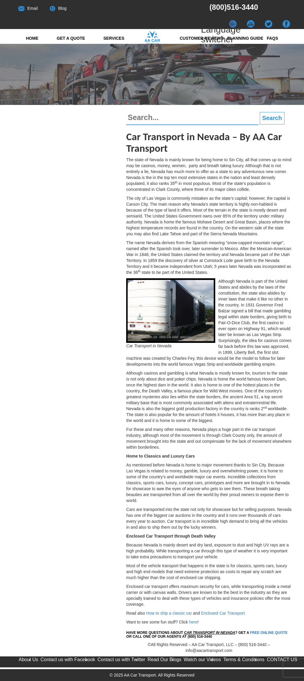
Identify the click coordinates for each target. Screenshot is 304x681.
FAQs (272, 38)
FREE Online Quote (269, 633)
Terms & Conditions (244, 659)
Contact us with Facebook (68, 659)
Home (32, 38)
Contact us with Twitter (121, 659)
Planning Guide (245, 38)
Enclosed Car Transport (223, 613)
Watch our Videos (202, 659)
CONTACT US (282, 659)
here (193, 622)
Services (113, 38)
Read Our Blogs (164, 659)
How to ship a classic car (169, 613)
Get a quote (71, 38)
